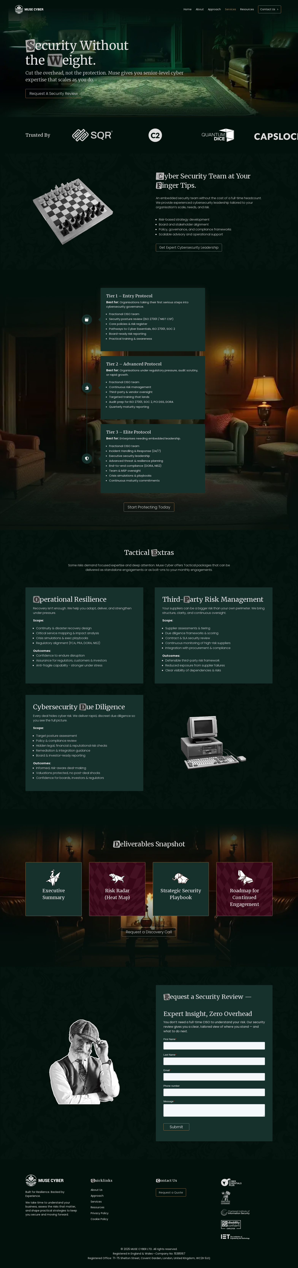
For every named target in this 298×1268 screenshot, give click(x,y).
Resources (247, 9)
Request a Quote (171, 1192)
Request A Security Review (53, 93)
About (200, 9)
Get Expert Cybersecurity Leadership (189, 247)
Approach (214, 9)
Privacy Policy (100, 1213)
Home (188, 9)
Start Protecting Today (149, 507)
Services (230, 9)
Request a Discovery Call (149, 932)
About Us (96, 1190)
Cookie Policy (99, 1219)
